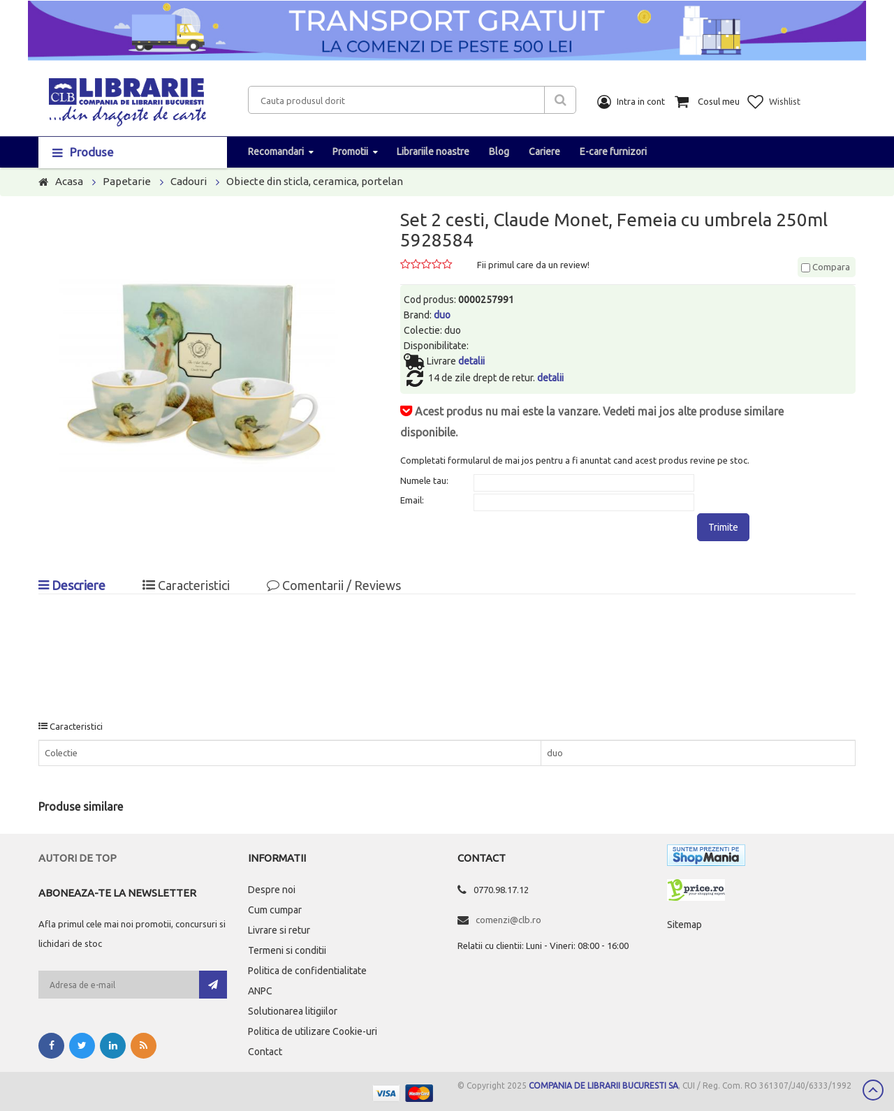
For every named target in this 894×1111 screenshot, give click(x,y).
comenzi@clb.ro (508, 920)
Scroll (873, 1090)
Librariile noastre (433, 151)
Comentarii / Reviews (334, 585)
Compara (825, 267)
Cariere (544, 151)
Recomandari (276, 151)
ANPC (260, 990)
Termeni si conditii (287, 950)
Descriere (71, 585)
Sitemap (684, 924)
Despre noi (271, 889)
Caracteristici (186, 585)
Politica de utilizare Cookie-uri (312, 1031)
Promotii (350, 151)
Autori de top (77, 858)
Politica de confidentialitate (307, 970)
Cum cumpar (275, 909)
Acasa (69, 181)
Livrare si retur (279, 930)
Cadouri (188, 181)
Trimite (723, 527)
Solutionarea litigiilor (292, 1011)
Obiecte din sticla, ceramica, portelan (314, 181)
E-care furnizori (613, 151)
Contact (265, 1051)
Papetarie (127, 181)
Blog (499, 151)
